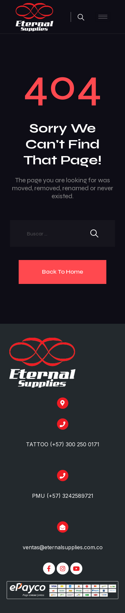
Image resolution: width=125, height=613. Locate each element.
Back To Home (62, 271)
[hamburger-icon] (102, 17)
